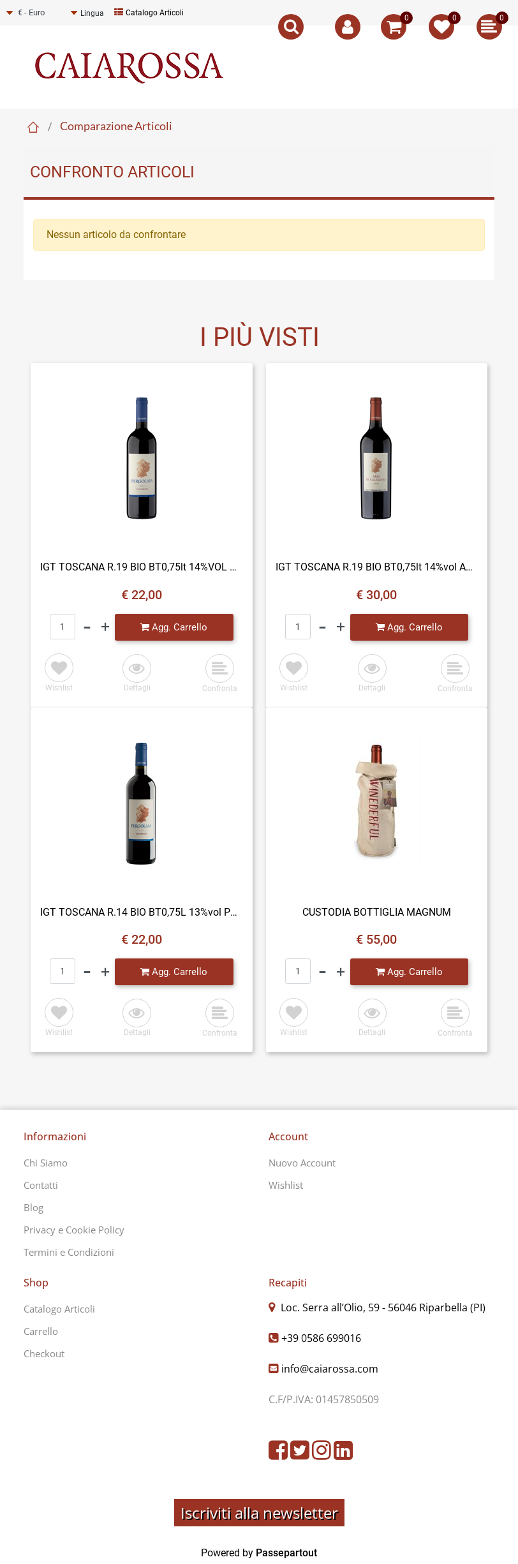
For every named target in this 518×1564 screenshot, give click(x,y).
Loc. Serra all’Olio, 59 (381, 1307)
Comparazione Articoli (116, 126)
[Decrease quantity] (87, 627)
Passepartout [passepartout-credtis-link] (286, 1553)
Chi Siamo (46, 1162)
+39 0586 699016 (321, 1338)
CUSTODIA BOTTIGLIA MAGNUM (376, 912)
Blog (33, 1207)
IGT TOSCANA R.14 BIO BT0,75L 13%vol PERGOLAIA (141, 912)
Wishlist (286, 1185)
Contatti (41, 1185)
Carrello (41, 1331)
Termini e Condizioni (69, 1252)
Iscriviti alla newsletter (259, 1512)
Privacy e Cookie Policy (74, 1229)
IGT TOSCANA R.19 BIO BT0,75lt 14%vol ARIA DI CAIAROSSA (377, 567)
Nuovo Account (302, 1162)
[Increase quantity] (105, 627)
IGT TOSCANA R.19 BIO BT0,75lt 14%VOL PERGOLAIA (141, 567)
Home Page (33, 127)
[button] (137, 674)
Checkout (44, 1353)
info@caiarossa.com (329, 1369)
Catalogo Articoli (149, 12)
